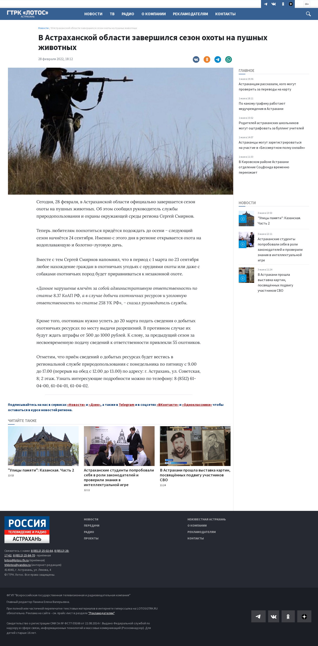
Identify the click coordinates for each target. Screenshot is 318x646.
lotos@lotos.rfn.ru (16, 560)
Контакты (229, 13)
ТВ (112, 13)
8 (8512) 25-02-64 (42, 551)
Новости (93, 13)
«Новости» (76, 404)
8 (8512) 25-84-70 (24, 555)
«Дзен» (94, 404)
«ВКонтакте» (168, 404)
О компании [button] (156, 13)
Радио (129, 13)
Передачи (91, 525)
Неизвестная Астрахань (206, 519)
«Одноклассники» (197, 404)
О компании (197, 525)
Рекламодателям (193, 13)
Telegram (126, 404)
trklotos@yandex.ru (17, 565)
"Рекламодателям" (101, 613)
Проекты (91, 538)
